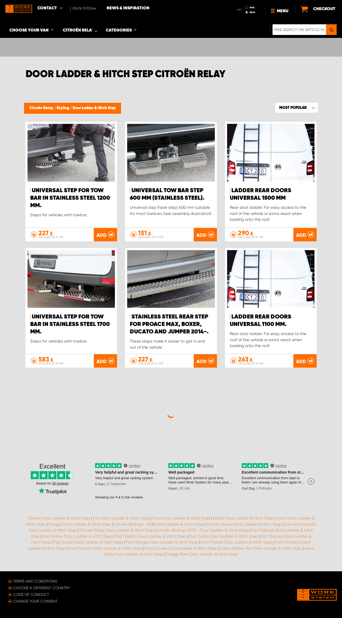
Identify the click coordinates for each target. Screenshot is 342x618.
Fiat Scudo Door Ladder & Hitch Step (88, 542)
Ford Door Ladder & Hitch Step (181, 518)
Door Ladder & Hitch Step (94, 108)
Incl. (252, 7)
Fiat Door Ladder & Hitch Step (121, 518)
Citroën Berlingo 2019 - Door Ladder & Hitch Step (202, 530)
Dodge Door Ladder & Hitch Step (80, 524)
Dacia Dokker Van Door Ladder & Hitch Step (261, 548)
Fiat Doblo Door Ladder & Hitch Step (223, 536)
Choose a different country (41, 588)
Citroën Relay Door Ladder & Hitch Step (117, 530)
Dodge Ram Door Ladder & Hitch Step (202, 554)
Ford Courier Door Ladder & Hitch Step (181, 548)
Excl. (253, 12)
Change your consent (35, 601)
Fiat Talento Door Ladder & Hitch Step (150, 536)
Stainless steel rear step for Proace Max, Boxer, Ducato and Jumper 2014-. (169, 324)
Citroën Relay (41, 108)
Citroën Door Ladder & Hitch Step (58, 518)
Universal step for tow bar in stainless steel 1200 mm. (70, 198)
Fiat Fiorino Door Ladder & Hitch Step (77, 536)
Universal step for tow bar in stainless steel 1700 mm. (70, 324)
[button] (296, 107)
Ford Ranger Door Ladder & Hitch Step (162, 542)
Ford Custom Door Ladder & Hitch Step (105, 548)
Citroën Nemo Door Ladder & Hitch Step (244, 524)
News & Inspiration (128, 8)
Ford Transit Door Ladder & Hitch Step (236, 542)
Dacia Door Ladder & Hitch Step (243, 518)
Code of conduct (31, 594)
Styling (63, 108)
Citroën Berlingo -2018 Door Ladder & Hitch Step (159, 524)
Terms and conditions (35, 581)
